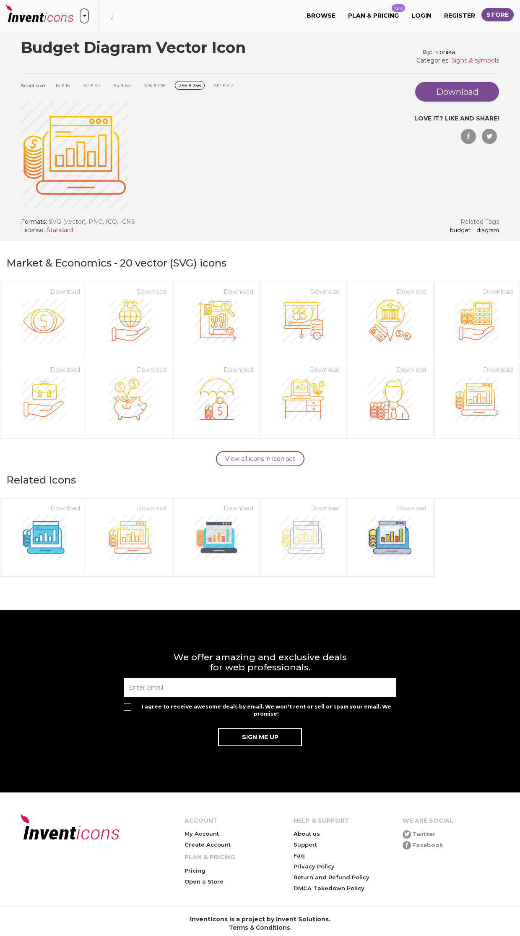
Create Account (208, 844)
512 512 (224, 85)
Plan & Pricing (376, 11)
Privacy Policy (314, 866)
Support (305, 844)
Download (65, 291)
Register (459, 15)
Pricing (195, 870)
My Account (202, 833)
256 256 (190, 85)
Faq (299, 855)
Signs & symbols (475, 60)
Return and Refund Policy (331, 877)
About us (307, 833)
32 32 (91, 85)
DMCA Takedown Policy (329, 888)
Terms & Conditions (259, 927)
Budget (460, 230)
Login (421, 15)
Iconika (444, 52)
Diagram (487, 230)
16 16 (62, 85)
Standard (60, 230)
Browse (321, 15)
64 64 (122, 85)
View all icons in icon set (260, 459)
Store (497, 14)
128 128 (155, 85)
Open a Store (204, 881)
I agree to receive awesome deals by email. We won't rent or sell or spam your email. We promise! (266, 710)
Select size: (33, 85)
